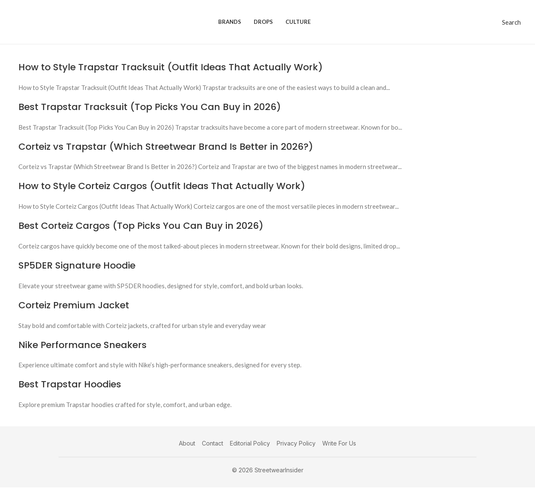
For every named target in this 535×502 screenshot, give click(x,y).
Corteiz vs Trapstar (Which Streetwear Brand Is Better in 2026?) (165, 146)
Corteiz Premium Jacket (73, 305)
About (187, 443)
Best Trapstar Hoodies (69, 384)
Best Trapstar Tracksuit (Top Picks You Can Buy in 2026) (149, 106)
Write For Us (339, 443)
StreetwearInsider (279, 470)
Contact (212, 443)
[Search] (511, 22)
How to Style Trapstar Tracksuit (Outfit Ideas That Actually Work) (170, 67)
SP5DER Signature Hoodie (76, 265)
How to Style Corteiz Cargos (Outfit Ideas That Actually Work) (161, 185)
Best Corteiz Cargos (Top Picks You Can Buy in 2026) (140, 225)
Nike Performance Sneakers (82, 344)
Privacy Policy (296, 443)
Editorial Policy (250, 443)
